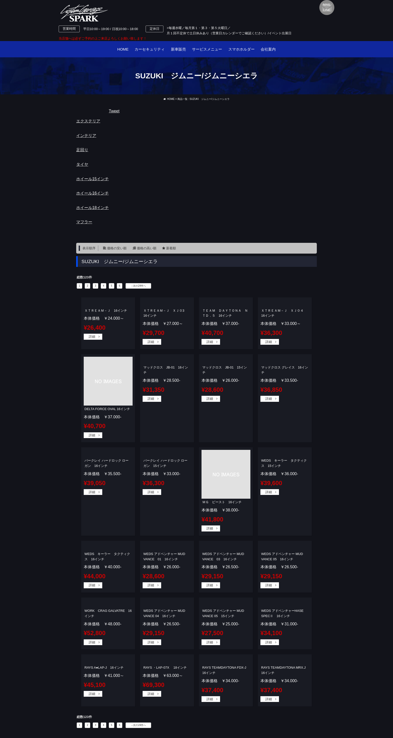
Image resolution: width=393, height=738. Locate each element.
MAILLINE (327, 7)
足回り (82, 150)
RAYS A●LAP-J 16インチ (104, 667)
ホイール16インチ (92, 193)
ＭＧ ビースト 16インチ (222, 502)
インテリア (86, 135)
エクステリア (88, 121)
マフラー (84, 222)
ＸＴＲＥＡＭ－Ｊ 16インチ (105, 310)
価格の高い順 (146, 248)
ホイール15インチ (92, 179)
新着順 (171, 248)
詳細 (92, 336)
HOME (123, 49)
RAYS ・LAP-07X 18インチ (165, 667)
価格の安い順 (117, 248)
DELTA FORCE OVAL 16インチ (107, 409)
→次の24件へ (138, 285)
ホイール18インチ (92, 208)
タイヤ (82, 164)
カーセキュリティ (150, 49)
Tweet (114, 111)
